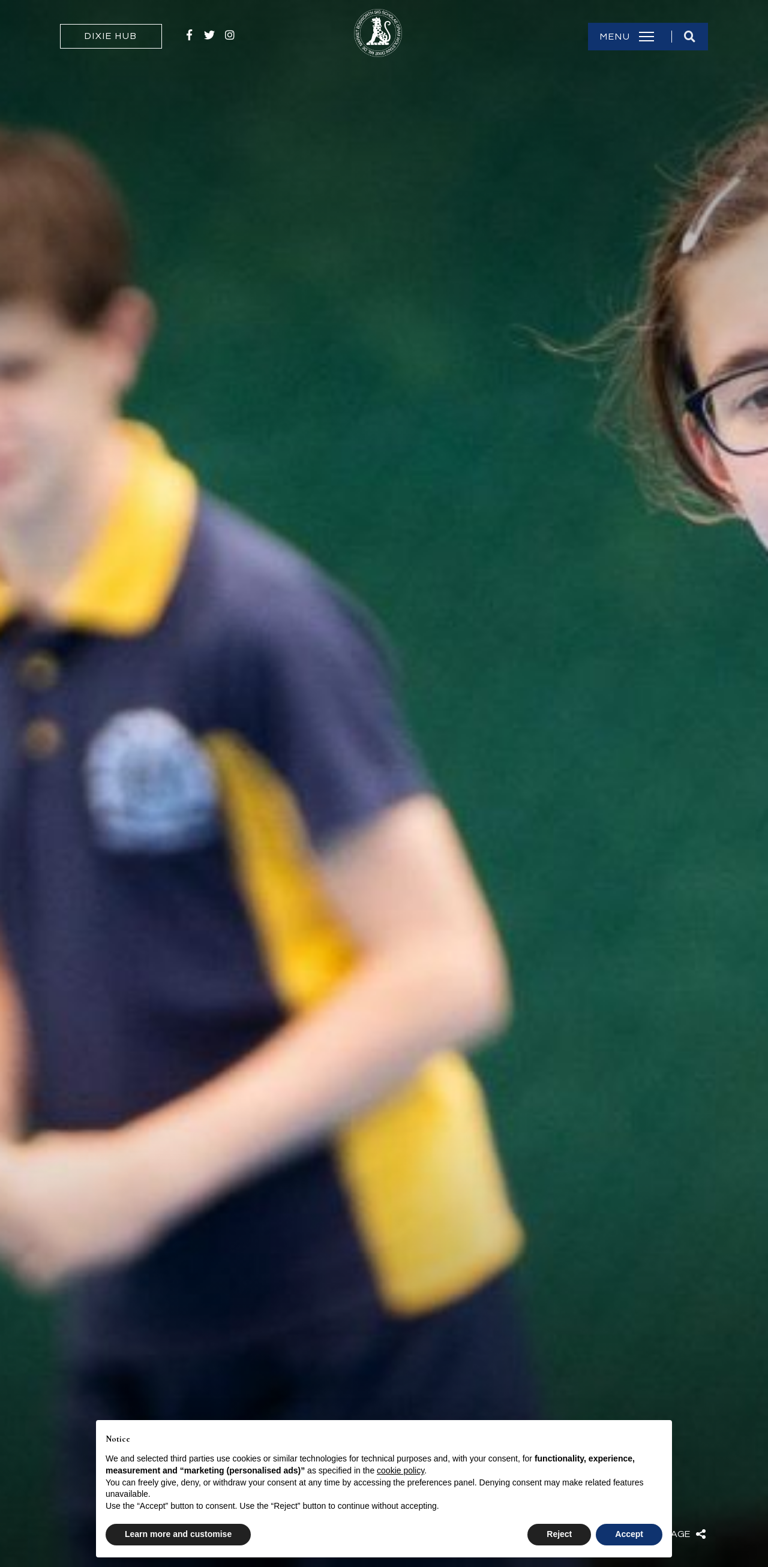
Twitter (209, 35)
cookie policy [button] (400, 1470)
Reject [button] (559, 1534)
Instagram (230, 35)
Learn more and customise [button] (178, 1534)
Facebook (189, 35)
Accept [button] (629, 1534)
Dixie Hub (111, 36)
